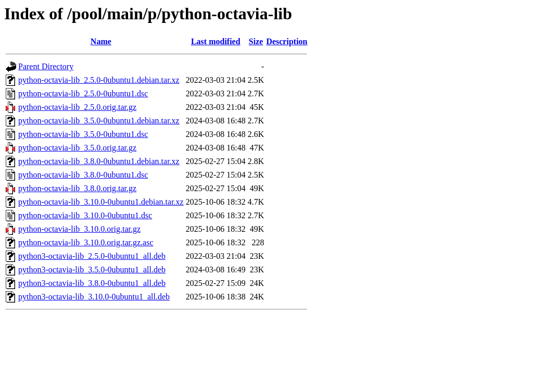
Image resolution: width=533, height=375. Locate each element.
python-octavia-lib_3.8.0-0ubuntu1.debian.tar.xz (99, 161)
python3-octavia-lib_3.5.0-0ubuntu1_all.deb (92, 269)
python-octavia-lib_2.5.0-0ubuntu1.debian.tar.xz (99, 80)
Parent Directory (45, 66)
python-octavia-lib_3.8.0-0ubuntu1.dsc (83, 174)
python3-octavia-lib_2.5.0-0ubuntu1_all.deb (92, 256)
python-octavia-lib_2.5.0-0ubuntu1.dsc (83, 93)
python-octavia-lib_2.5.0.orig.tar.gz (77, 107)
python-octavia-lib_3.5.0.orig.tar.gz (77, 147)
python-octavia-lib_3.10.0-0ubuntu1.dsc (85, 215)
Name (101, 41)
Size (256, 41)
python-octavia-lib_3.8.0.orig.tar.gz (77, 188)
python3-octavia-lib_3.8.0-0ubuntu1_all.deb (92, 283)
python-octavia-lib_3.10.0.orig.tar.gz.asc (85, 242)
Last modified (215, 41)
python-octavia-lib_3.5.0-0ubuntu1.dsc (83, 134)
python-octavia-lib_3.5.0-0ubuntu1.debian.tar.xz (99, 120)
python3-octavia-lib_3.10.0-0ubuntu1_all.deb (94, 296)
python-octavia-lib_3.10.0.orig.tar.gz (79, 228)
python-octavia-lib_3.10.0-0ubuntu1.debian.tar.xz (101, 201)
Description (286, 41)
